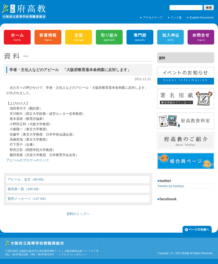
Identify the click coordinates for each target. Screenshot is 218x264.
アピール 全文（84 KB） (27, 179)
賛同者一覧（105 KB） (24, 189)
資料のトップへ (77, 214)
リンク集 (176, 17)
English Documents (202, 17)
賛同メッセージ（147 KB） (28, 199)
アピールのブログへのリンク (27, 160)
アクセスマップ (152, 17)
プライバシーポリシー (73, 254)
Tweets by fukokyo (170, 186)
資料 (162, 58)
